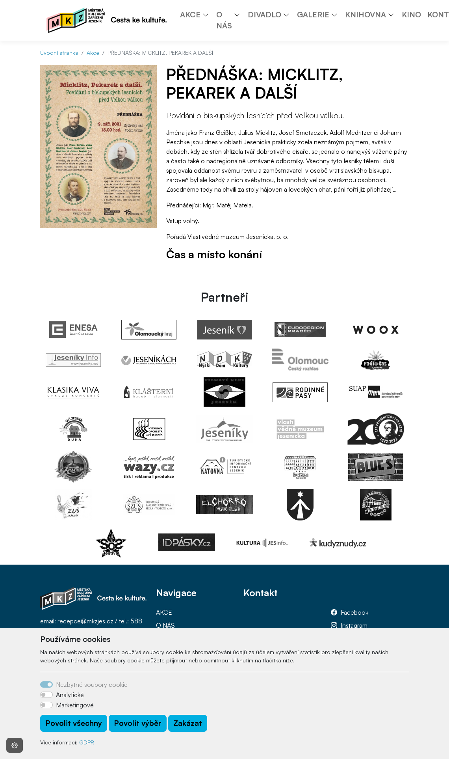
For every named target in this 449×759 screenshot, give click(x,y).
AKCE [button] (190, 14)
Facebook (354, 612)
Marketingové (75, 705)
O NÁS (165, 625)
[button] (208, 14)
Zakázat (187, 723)
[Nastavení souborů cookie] (14, 745)
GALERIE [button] (313, 14)
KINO (411, 14)
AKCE (164, 612)
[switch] (46, 695)
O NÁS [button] (224, 20)
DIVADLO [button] (264, 14)
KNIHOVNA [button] (365, 14)
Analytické (70, 695)
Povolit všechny (73, 723)
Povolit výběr (137, 723)
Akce (93, 52)
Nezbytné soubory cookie (92, 684)
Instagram (354, 625)
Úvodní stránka (59, 52)
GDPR (86, 742)
